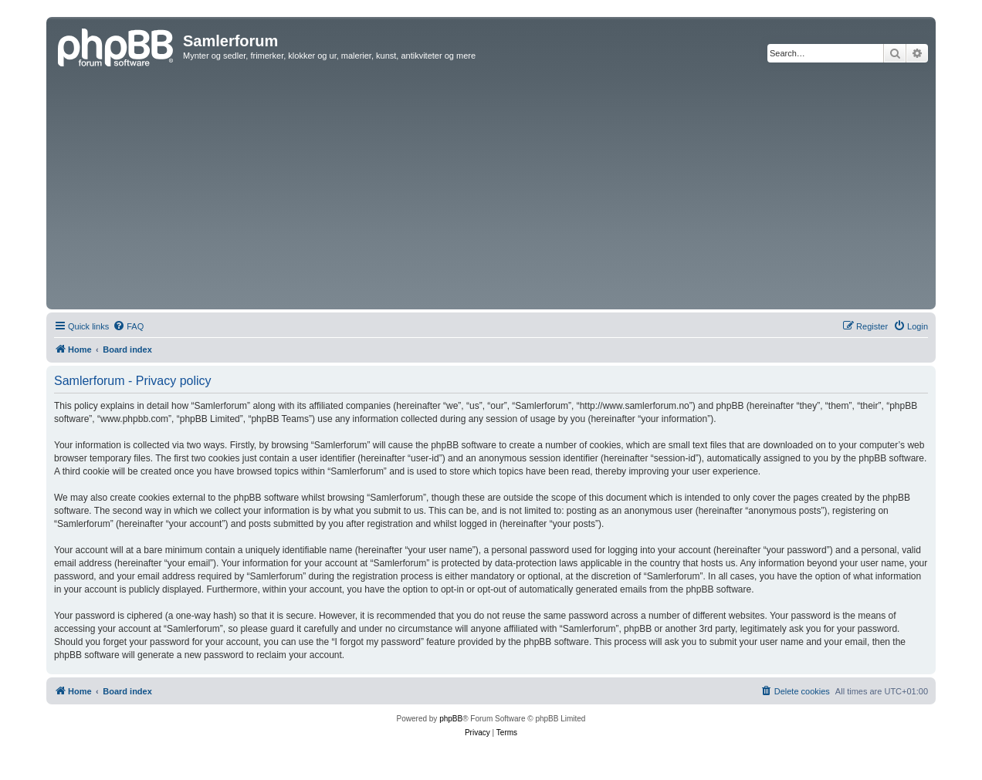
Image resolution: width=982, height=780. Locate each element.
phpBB (450, 718)
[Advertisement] (491, 190)
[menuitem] (128, 326)
